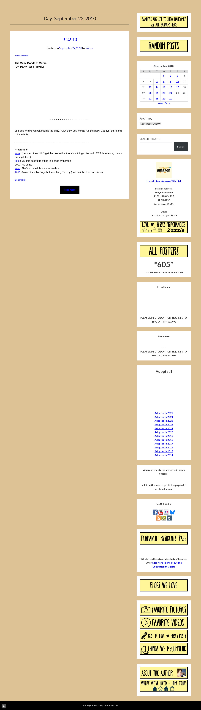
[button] (4, 706)
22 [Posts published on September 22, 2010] (164, 93)
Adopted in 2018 (164, 439)
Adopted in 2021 (164, 428)
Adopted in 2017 (164, 443)
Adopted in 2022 (164, 424)
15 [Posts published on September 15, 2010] (164, 87)
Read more (70, 189)
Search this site (150, 138)
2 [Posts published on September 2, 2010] (170, 76)
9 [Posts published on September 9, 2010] (170, 81)
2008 (17, 161)
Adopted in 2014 (164, 455)
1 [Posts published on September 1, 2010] (163, 76)
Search (180, 146)
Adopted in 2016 (164, 447)
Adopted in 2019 (164, 435)
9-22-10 (69, 39)
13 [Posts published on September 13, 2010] (150, 87)
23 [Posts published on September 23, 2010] (170, 93)
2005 (17, 172)
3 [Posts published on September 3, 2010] (177, 76)
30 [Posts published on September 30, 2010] (170, 98)
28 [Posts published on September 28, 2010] (157, 98)
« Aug (160, 103)
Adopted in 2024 (164, 416)
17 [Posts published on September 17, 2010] (177, 87)
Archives (146, 118)
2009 (17, 153)
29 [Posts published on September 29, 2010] (164, 98)
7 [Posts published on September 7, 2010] (157, 81)
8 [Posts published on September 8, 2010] (163, 81)
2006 (17, 168)
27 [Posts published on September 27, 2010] (150, 98)
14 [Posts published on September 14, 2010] (157, 87)
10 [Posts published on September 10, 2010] (177, 81)
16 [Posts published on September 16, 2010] (170, 87)
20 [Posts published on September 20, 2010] (150, 93)
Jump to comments (21, 55)
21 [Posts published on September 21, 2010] (157, 93)
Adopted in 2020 (164, 432)
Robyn (90, 48)
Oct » (167, 103)
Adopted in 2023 (164, 420)
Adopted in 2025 (164, 413)
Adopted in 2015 (164, 451)
